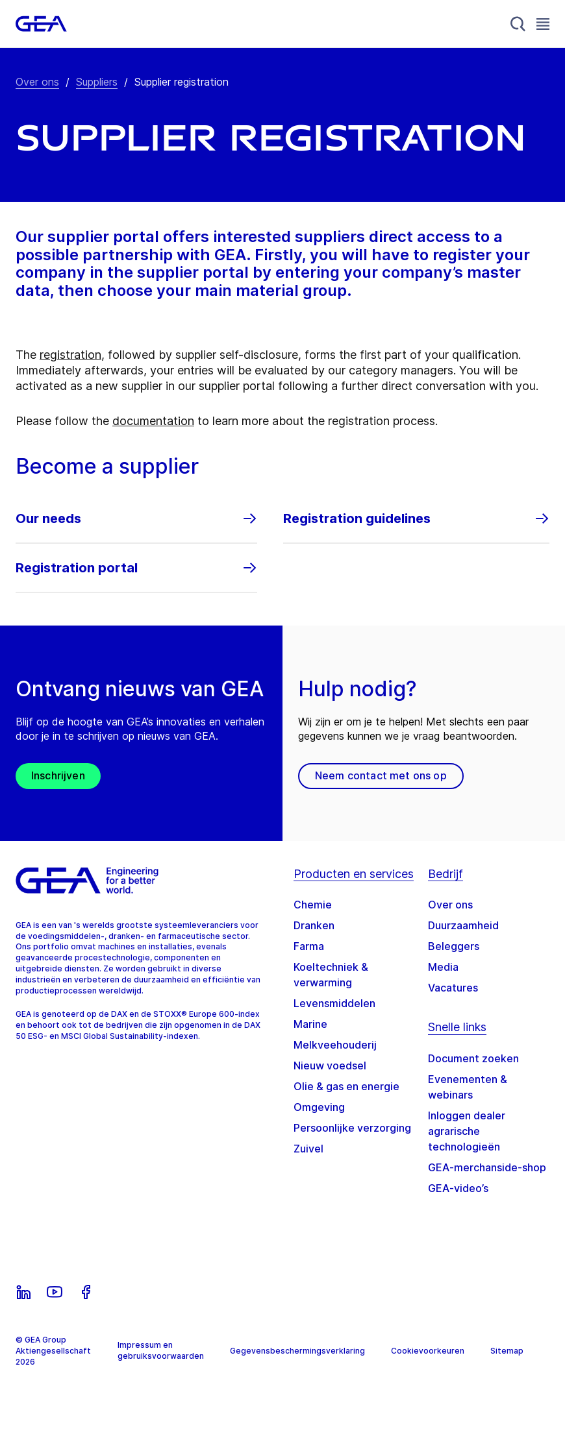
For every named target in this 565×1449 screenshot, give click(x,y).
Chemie (313, 904)
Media (443, 966)
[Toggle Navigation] (542, 23)
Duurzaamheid (463, 925)
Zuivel (308, 1148)
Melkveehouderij (335, 1044)
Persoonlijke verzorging (352, 1127)
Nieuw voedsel (330, 1065)
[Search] (518, 24)
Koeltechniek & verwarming (331, 974)
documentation (153, 421)
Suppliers (97, 81)
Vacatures (453, 987)
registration (70, 354)
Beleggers (453, 946)
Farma (309, 946)
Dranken (314, 925)
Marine (310, 1023)
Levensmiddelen (334, 1003)
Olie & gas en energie (346, 1086)
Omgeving (319, 1107)
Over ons (37, 81)
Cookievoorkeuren (427, 1351)
